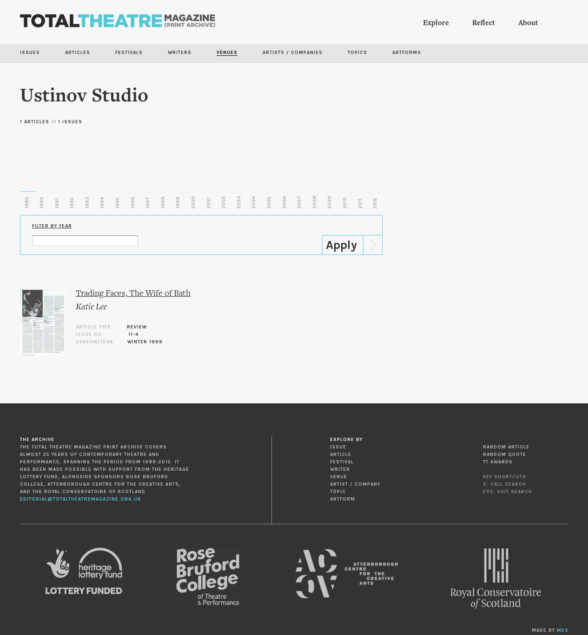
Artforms (406, 52)
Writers (180, 52)
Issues (30, 52)
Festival (342, 462)
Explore (436, 23)
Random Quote (504, 454)
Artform (342, 499)
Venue (338, 477)
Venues (227, 52)
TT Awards (498, 462)
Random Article (506, 447)
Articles (77, 52)
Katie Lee (91, 307)
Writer (340, 469)
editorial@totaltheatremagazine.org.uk (80, 499)
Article (340, 454)
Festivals (129, 52)
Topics (357, 52)
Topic (338, 492)
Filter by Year (52, 226)
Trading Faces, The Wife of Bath (133, 293)
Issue (338, 447)
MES (562, 630)
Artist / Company (355, 484)
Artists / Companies (293, 52)
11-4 (133, 334)
